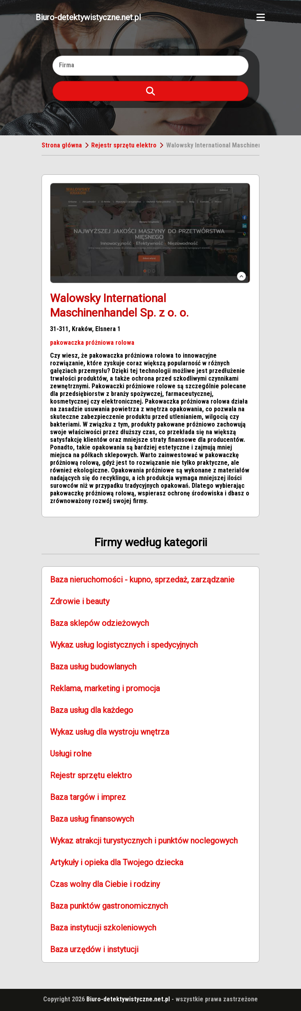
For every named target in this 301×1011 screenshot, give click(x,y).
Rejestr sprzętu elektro (124, 145)
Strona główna (62, 145)
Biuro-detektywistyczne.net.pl (88, 17)
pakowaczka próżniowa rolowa (92, 342)
